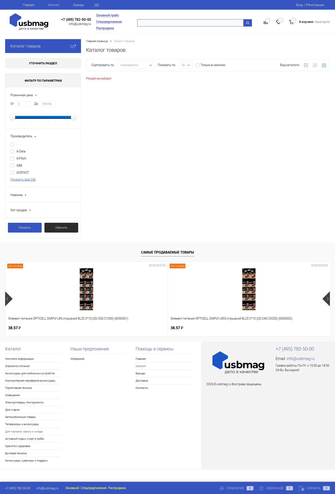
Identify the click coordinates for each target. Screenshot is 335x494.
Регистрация (315, 5)
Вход (299, 5)
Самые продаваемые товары (167, 252)
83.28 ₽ (213, 328)
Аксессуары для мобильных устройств (29, 373)
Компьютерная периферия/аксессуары (30, 380)
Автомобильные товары (20, 417)
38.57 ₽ (14, 328)
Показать (25, 227)
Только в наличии (213, 65)
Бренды (78, 5)
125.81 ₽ (149, 328)
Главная (28, 5)
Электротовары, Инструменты (24, 402)
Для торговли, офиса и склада (24, 431)
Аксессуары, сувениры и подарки (26, 460)
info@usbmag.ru (80, 24)
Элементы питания (17, 366)
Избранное (77, 358)
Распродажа (105, 28)
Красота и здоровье (17, 446)
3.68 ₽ (277, 328)
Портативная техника (18, 387)
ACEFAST (22, 172)
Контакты (142, 387)
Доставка (142, 380)
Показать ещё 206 (23, 179)
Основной (72, 488)
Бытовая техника (16, 453)
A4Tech (21, 158)
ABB (19, 165)
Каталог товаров (43, 46)
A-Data (21, 151)
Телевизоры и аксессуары (22, 424)
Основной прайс (107, 15)
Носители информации (19, 358)
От (12, 103)
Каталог (54, 5)
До (36, 103)
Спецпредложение (109, 22)
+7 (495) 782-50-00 (76, 19)
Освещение (12, 395)
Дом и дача (12, 409)
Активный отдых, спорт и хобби (24, 438)
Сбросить (61, 227)
